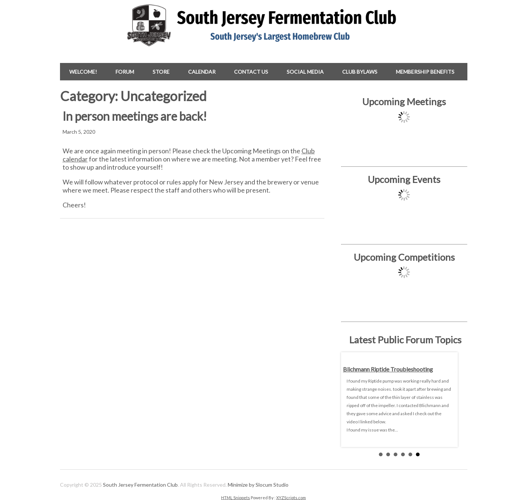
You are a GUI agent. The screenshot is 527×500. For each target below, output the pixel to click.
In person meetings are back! (135, 116)
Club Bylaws (359, 72)
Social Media (305, 72)
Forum (125, 72)
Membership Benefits (425, 72)
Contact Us (251, 72)
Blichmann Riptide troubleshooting (388, 369)
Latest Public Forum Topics (405, 340)
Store (161, 72)
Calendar (202, 72)
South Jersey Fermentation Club (140, 484)
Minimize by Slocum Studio (258, 484)
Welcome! (83, 72)
